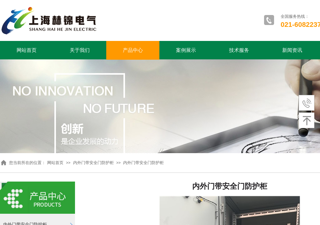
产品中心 (133, 50)
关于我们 (80, 50)
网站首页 (27, 50)
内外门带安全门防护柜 (93, 162)
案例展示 (186, 50)
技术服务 (239, 50)
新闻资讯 (292, 50)
